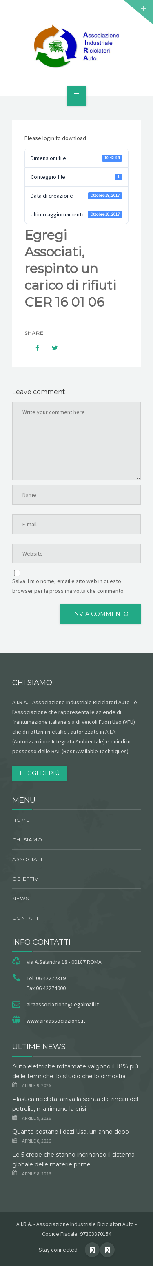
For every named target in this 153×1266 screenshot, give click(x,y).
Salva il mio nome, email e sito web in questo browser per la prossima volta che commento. (68, 585)
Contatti (26, 918)
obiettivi (26, 879)
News (20, 898)
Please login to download (55, 138)
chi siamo (27, 840)
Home (21, 820)
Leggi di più (40, 773)
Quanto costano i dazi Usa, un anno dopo (70, 1131)
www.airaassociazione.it (56, 1020)
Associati (27, 859)
